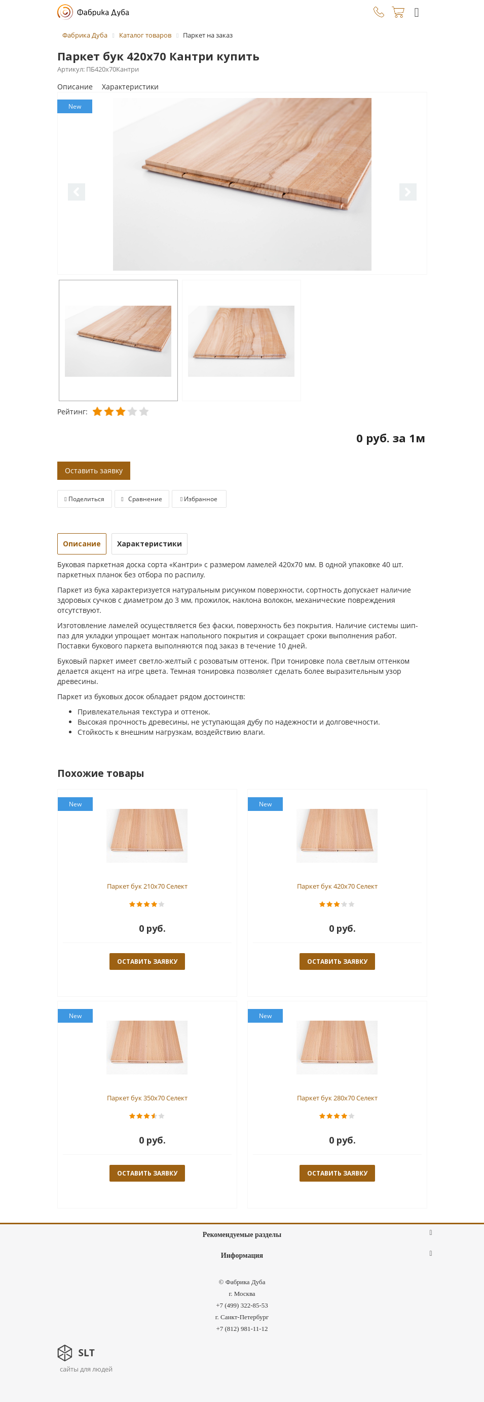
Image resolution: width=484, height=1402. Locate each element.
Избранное (198, 499)
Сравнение (141, 499)
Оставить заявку (94, 470)
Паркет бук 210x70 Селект (147, 886)
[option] (242, 184)
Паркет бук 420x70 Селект (337, 886)
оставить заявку (147, 961)
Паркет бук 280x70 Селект (337, 1097)
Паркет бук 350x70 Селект (147, 1097)
